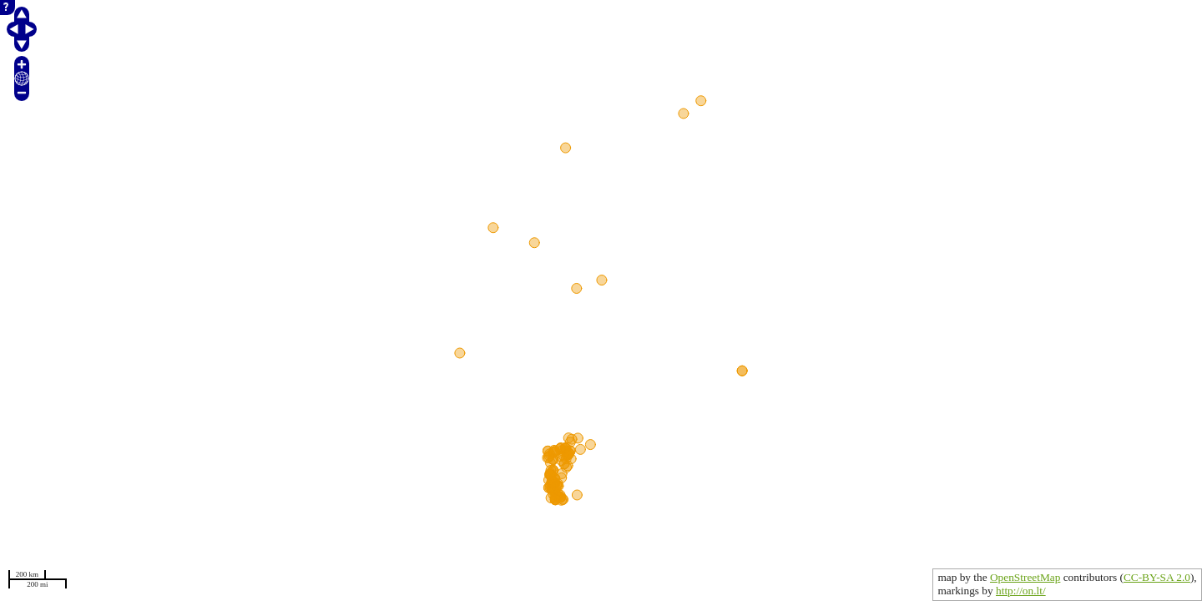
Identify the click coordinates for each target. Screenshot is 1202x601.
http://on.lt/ (1021, 590)
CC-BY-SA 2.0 (1157, 577)
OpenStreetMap (1025, 577)
